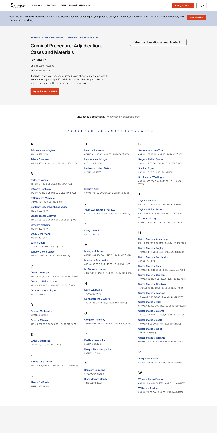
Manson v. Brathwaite (96, 259)
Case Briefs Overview (53, 37)
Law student (91, 426)
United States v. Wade (150, 328)
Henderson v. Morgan (96, 158)
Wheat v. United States (150, 378)
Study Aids (35, 37)
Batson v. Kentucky (41, 188)
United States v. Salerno (151, 310)
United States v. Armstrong (153, 238)
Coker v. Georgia (40, 272)
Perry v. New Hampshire (97, 348)
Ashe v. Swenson (40, 158)
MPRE (63, 5)
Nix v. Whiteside (93, 289)
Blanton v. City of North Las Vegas (49, 206)
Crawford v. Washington (44, 290)
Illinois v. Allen (91, 188)
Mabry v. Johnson (94, 250)
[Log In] (201, 5)
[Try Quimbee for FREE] (47, 91)
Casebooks (72, 37)
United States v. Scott (150, 319)
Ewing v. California (41, 340)
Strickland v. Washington (151, 176)
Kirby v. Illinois (92, 230)
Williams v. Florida (148, 387)
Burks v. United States (42, 251)
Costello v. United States (44, 281)
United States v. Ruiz (149, 301)
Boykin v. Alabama (41, 224)
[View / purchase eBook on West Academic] (159, 41)
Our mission (118, 422)
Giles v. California (40, 381)
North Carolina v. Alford (97, 298)
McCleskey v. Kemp (95, 268)
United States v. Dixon (150, 265)
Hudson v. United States (97, 167)
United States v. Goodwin (152, 283)
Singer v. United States (150, 158)
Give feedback (172, 426)
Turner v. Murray (147, 218)
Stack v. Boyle (146, 167)
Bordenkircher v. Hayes (43, 215)
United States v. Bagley (150, 247)
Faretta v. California (41, 361)
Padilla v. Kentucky (94, 339)
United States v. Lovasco (151, 292)
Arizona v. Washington (43, 149)
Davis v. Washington (41, 310)
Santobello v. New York (150, 149)
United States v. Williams (151, 337)
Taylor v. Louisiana (148, 200)
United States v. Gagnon (151, 274)
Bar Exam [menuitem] (52, 5)
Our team (116, 426)
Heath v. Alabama (94, 149)
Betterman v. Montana (43, 197)
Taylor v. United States (150, 209)
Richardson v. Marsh (95, 378)
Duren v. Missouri (40, 319)
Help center (170, 431)
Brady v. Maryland (41, 233)
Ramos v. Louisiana (94, 369)
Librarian (89, 431)
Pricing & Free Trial (183, 5)
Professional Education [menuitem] (81, 5)
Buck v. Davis (38, 242)
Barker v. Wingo (39, 179)
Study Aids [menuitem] (38, 5)
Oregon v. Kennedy (94, 319)
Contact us (170, 422)
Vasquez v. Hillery (148, 358)
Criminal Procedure (89, 37)
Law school (90, 422)
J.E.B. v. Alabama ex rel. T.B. (99, 209)
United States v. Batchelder (153, 256)
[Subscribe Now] (196, 18)
